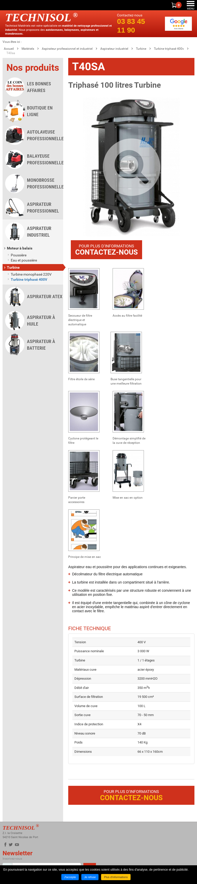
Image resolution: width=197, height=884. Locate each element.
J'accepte (70, 877)
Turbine (141, 49)
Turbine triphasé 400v (169, 49)
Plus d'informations (116, 877)
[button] (131, 166)
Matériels (28, 49)
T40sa (10, 53)
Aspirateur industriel (114, 49)
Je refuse (90, 877)
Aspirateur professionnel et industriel (67, 49)
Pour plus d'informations (106, 250)
